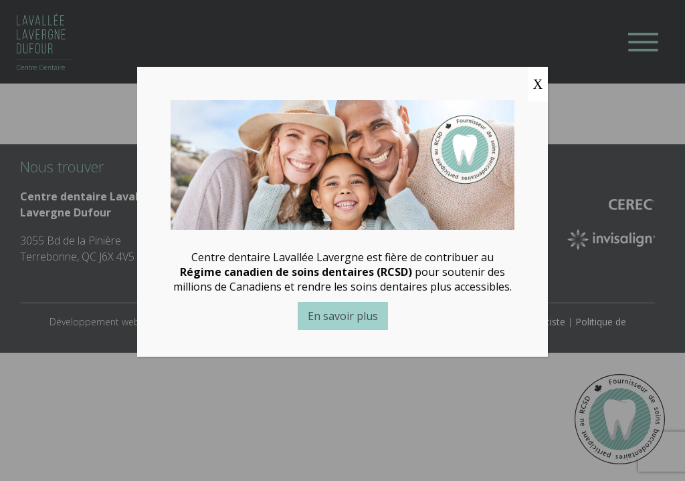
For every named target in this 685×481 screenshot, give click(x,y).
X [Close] (538, 84)
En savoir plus (342, 316)
